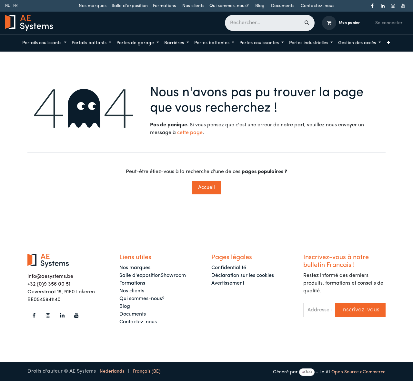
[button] (360, 310)
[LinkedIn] (382, 5)
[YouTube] (403, 5)
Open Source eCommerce (358, 372)
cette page (190, 132)
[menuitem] (7, 6)
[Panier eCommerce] (341, 23)
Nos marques (92, 6)
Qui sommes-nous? (229, 6)
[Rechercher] (307, 23)
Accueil (206, 187)
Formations (164, 6)
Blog (260, 6)
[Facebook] (372, 5)
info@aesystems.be (50, 276)
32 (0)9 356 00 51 (50, 284)
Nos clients (193, 6)
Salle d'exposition (130, 6)
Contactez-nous (317, 6)
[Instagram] (393, 5)
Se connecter (389, 23)
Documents (282, 6)
